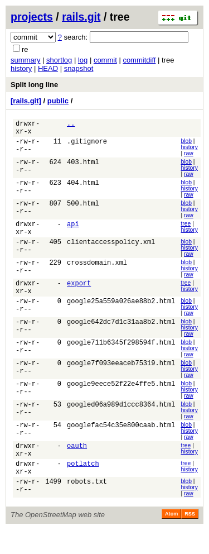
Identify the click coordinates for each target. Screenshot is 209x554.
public (58, 101)
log (83, 60)
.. (71, 125)
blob (186, 144)
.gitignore (87, 146)
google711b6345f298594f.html (121, 358)
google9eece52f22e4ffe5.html (121, 400)
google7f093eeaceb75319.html (121, 379)
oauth (77, 464)
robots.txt (87, 507)
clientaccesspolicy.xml (111, 252)
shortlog (59, 60)
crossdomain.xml (97, 273)
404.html (83, 188)
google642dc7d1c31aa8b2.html (121, 337)
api (73, 231)
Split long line (34, 84)
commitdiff (139, 60)
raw (188, 157)
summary (25, 60)
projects (32, 17)
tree (186, 229)
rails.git (81, 17)
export (79, 294)
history (21, 68)
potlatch (83, 485)
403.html (83, 167)
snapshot (79, 68)
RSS (189, 538)
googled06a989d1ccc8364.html (121, 422)
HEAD (48, 68)
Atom (171, 538)
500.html (83, 209)
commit (105, 60)
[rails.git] (26, 101)
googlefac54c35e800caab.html (121, 443)
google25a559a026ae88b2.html (121, 316)
